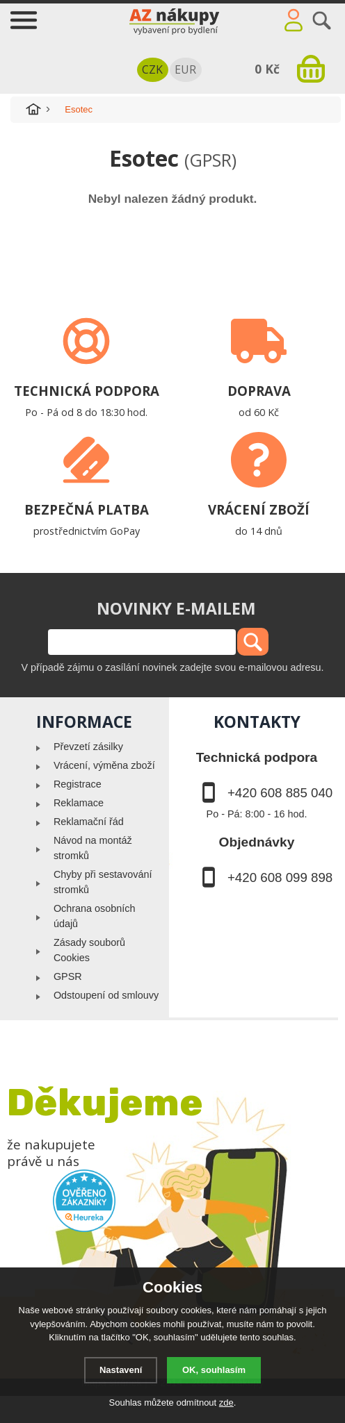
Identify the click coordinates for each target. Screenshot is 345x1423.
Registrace (78, 784)
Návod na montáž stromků (93, 848)
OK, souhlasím (214, 1370)
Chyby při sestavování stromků (103, 882)
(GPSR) (210, 160)
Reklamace (79, 802)
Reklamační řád (89, 821)
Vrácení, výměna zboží (104, 765)
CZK (152, 69)
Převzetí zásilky (88, 746)
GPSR (68, 976)
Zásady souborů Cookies (89, 950)
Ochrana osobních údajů (95, 916)
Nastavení (120, 1370)
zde (226, 1402)
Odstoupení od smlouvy (106, 995)
